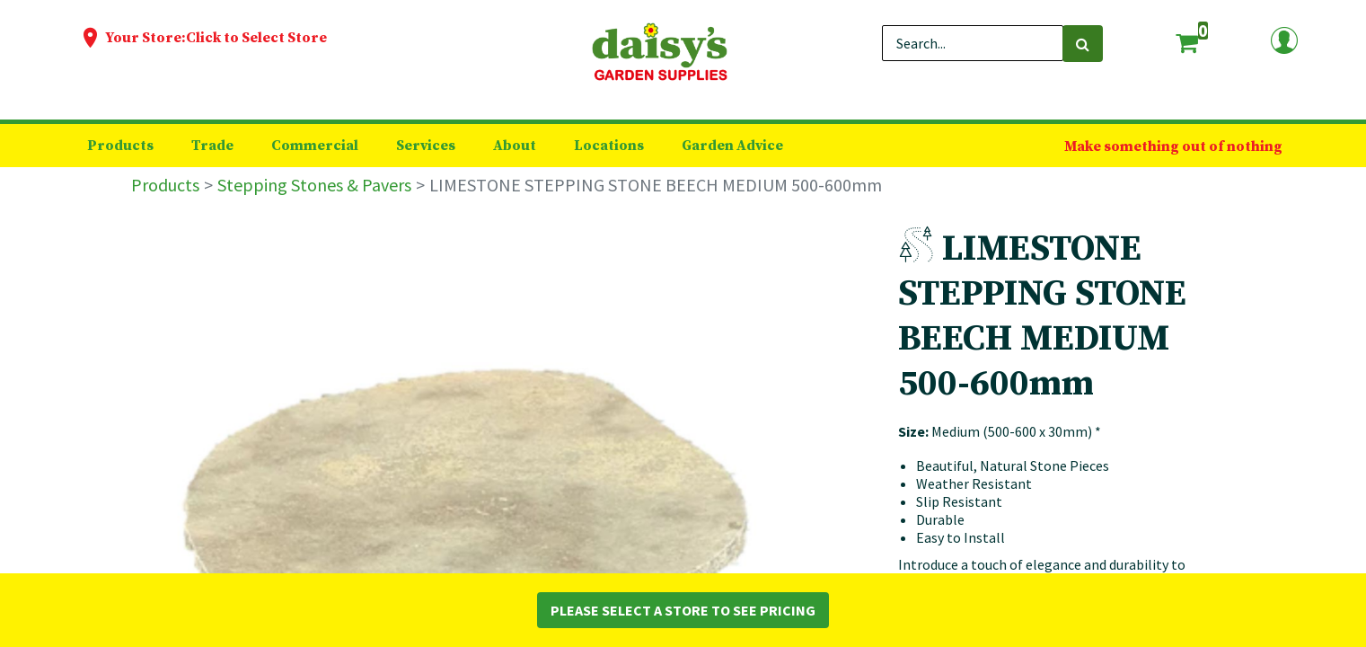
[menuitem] (120, 145)
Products (165, 184)
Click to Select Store (256, 38)
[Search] (1082, 43)
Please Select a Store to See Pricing (683, 610)
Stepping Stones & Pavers (314, 184)
